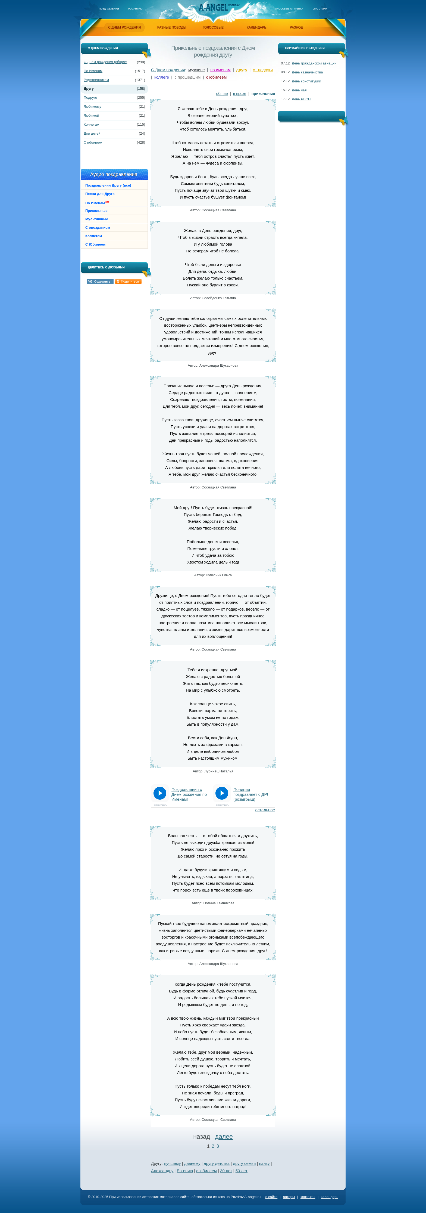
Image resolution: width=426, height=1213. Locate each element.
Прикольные (96, 211)
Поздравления (109, 8)
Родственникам (96, 80)
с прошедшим (187, 77)
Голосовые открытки (288, 8)
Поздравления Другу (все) (108, 185)
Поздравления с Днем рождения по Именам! (189, 794)
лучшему (172, 1163)
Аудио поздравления (113, 174)
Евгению (185, 1170)
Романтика (135, 8)
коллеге (161, 77)
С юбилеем (93, 142)
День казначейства (307, 72)
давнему (192, 1163)
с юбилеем (216, 77)
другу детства (217, 1163)
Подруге (90, 97)
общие (222, 93)
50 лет (242, 1170)
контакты (307, 1197)
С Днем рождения (168, 69)
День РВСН (301, 99)
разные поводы (171, 27)
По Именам (93, 71)
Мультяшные (96, 219)
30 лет (226, 1170)
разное (296, 27)
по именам (220, 69)
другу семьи (244, 1163)
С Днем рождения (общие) (105, 62)
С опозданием (97, 227)
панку (264, 1163)
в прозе (239, 93)
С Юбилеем (95, 244)
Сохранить (102, 281)
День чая (299, 90)
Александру (162, 1170)
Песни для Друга (100, 194)
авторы (289, 1197)
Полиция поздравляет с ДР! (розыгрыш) (250, 794)
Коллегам (91, 124)
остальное (265, 809)
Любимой (91, 115)
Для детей (92, 133)
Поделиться (130, 281)
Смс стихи (319, 8)
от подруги (263, 69)
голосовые (213, 27)
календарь (256, 27)
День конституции (306, 81)
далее (224, 1136)
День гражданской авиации (314, 63)
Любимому (92, 106)
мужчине (196, 69)
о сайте (271, 1197)
